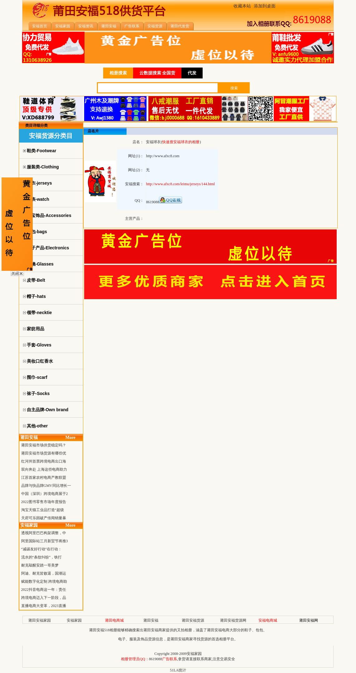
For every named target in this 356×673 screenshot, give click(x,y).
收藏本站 (242, 6)
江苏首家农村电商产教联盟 (43, 477)
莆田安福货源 (193, 620)
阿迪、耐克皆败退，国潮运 (43, 573)
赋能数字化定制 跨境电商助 (44, 581)
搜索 (234, 88)
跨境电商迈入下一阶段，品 (43, 597)
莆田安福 (150, 620)
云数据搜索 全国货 (157, 73)
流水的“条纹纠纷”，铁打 (41, 557)
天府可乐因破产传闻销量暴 (43, 518)
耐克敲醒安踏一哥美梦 (40, 565)
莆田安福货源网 (233, 620)
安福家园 (74, 620)
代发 (192, 73)
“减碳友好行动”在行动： (41, 549)
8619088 (155, 659)
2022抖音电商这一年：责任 (43, 589)
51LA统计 (178, 670)
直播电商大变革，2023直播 (43, 606)
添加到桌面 (265, 6)
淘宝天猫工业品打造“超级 (42, 510)
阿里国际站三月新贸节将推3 (44, 541)
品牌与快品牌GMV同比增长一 (46, 485)
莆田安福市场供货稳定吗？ (43, 445)
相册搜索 (118, 73)
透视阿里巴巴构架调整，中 (43, 533)
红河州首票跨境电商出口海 (43, 461)
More (70, 437)
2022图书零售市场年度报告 (43, 502)
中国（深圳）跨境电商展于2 (44, 494)
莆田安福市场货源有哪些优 (43, 453)
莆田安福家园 (39, 620)
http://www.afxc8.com (162, 156)
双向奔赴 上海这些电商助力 (44, 469)
